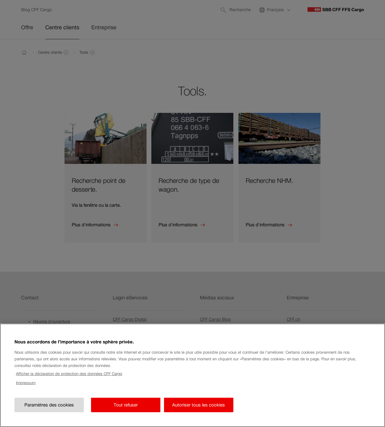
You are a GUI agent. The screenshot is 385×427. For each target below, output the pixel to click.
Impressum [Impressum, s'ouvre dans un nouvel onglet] (26, 390)
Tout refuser (126, 411)
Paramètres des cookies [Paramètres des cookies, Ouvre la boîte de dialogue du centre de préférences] (49, 411)
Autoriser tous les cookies (198, 411)
